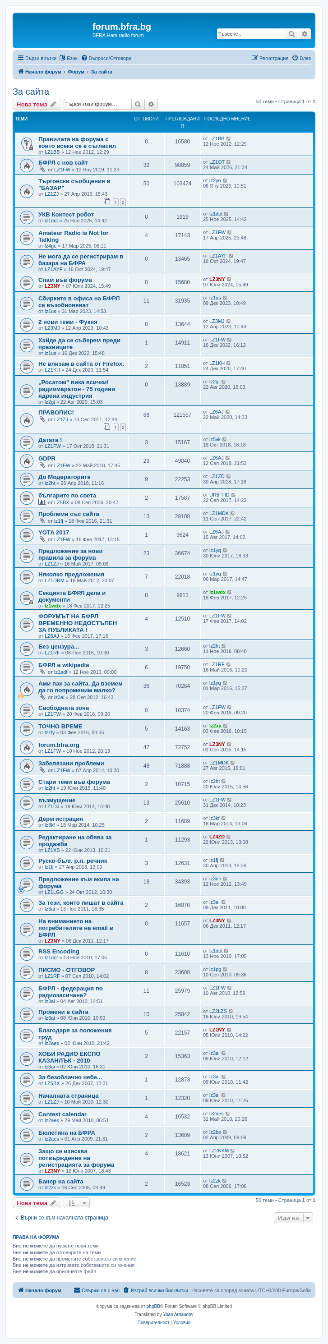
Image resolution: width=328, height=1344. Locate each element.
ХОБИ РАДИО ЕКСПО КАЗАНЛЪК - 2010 (69, 1057)
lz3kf (50, 825)
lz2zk (50, 1187)
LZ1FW (62, 169)
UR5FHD (219, 494)
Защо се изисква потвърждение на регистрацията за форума (76, 1158)
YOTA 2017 (53, 532)
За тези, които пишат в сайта (81, 902)
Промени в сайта (63, 1011)
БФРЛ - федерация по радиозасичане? (70, 992)
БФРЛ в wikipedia (63, 665)
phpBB (153, 1306)
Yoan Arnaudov (178, 1314)
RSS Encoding (58, 951)
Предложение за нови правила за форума (70, 554)
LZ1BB (52, 152)
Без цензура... (58, 646)
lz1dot (51, 220)
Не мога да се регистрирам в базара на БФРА (80, 260)
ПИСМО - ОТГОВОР (66, 970)
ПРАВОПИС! (56, 412)
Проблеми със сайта (68, 514)
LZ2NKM (219, 1150)
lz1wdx (53, 605)
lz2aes (52, 1043)
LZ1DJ (52, 806)
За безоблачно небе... (70, 1077)
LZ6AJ (216, 411)
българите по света (67, 495)
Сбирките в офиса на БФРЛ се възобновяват (79, 301)
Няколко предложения (71, 574)
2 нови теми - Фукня (67, 321)
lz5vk (215, 439)
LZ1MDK (219, 513)
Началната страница (68, 1095)
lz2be (215, 1132)
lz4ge (50, 246)
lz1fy (50, 732)
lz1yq (215, 550)
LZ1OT (217, 162)
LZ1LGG (54, 892)
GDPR (46, 458)
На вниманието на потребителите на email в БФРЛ (75, 928)
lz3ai (59, 697)
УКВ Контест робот (66, 214)
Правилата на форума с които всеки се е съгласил (77, 142)
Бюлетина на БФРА (66, 1132)
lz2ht (50, 483)
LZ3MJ (52, 328)
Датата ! (50, 440)
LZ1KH (52, 370)
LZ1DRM (55, 580)
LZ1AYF (54, 269)
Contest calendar (62, 1114)
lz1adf (60, 672)
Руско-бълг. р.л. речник (72, 860)
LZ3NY (52, 286)
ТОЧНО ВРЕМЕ (60, 726)
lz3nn (215, 878)
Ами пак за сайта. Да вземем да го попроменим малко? (80, 687)
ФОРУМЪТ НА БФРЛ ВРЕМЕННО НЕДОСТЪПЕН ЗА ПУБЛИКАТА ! (77, 623)
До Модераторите (64, 477)
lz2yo (215, 180)
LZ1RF (52, 652)
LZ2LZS (218, 1011)
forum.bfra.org (58, 744)
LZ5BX (61, 502)
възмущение (56, 800)
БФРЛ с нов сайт (63, 162)
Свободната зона (63, 707)
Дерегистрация (60, 818)
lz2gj (50, 402)
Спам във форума (65, 279)
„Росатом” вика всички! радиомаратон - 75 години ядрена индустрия (76, 389)
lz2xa (215, 725)
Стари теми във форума (74, 781)
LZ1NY (217, 1029)
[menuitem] (106, 58)
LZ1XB (52, 850)
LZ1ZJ (52, 194)
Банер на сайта (60, 1181)
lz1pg (215, 969)
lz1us (50, 311)
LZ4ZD (217, 836)
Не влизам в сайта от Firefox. (81, 363)
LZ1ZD (217, 476)
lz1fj (58, 521)
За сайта (31, 92)
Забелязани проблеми (71, 763)
